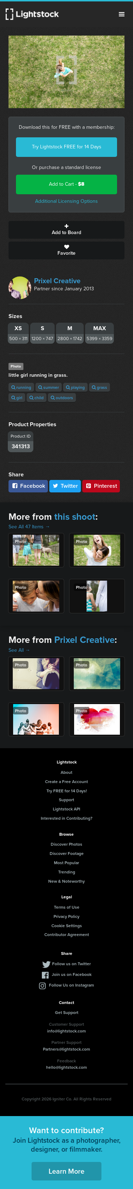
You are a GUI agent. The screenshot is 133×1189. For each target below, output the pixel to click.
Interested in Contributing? (67, 818)
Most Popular (66, 863)
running (21, 387)
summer (48, 387)
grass (99, 387)
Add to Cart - (66, 184)
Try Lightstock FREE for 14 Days (66, 146)
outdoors (62, 398)
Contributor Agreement (66, 934)
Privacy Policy (66, 916)
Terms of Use (66, 907)
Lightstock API (66, 809)
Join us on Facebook (72, 974)
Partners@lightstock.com (66, 1049)
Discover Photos (66, 844)
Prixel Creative (57, 280)
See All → (19, 650)
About (66, 772)
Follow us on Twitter (71, 964)
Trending (66, 872)
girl (16, 398)
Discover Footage (67, 853)
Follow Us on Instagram (71, 985)
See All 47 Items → (29, 526)
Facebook (28, 486)
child (36, 398)
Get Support (66, 1012)
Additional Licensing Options (66, 201)
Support (66, 800)
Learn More (66, 1171)
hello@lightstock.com (66, 1067)
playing (75, 387)
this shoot (74, 516)
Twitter (65, 486)
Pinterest (101, 486)
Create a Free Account (66, 781)
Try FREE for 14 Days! (66, 791)
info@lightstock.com (66, 1031)
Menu (121, 14)
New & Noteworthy (66, 881)
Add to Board (66, 230)
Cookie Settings (66, 926)
